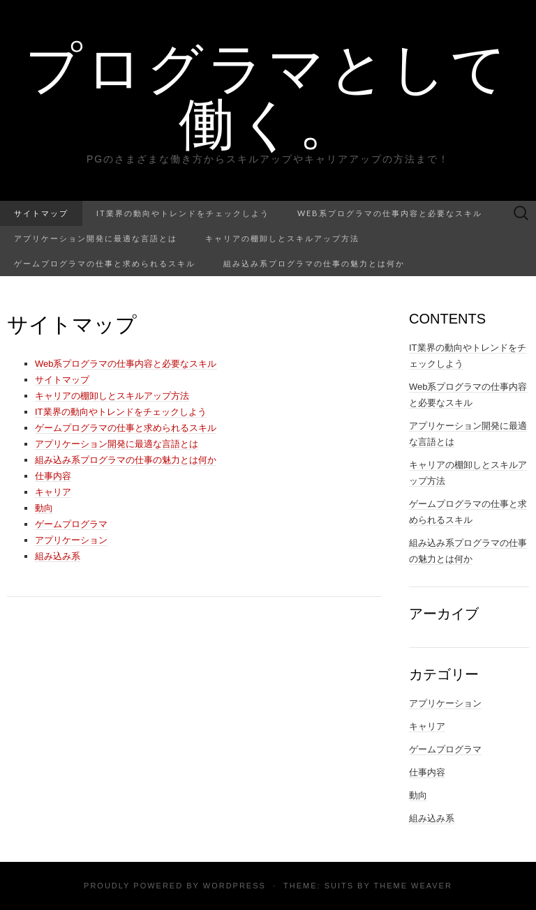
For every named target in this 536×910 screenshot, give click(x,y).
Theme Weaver (412, 885)
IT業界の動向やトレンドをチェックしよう (182, 213)
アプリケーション (71, 540)
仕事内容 (53, 476)
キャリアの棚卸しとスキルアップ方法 (282, 238)
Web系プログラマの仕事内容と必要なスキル (389, 213)
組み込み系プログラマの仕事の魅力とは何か (314, 263)
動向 (44, 508)
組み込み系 (57, 556)
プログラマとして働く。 (268, 94)
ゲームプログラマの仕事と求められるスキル (104, 263)
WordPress (234, 885)
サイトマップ (41, 213)
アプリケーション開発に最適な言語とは (95, 238)
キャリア (53, 492)
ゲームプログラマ (71, 524)
